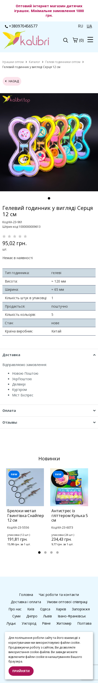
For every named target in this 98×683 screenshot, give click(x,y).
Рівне (46, 623)
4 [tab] (57, 552)
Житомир (63, 623)
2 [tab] (45, 552)
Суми (16, 616)
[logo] (25, 40)
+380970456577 (21, 26)
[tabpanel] (27, 513)
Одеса (45, 609)
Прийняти (21, 671)
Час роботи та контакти (59, 594)
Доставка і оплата (26, 602)
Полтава (84, 623)
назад (12, 81)
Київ (30, 609)
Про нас (14, 609)
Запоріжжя (81, 609)
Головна (26, 594)
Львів (47, 616)
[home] (13, 62)
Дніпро (31, 616)
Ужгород (29, 623)
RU (80, 26)
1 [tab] (49, 198)
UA (89, 26)
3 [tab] (51, 552)
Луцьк (11, 623)
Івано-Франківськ (72, 616)
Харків (61, 609)
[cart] (75, 40)
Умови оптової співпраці (67, 602)
